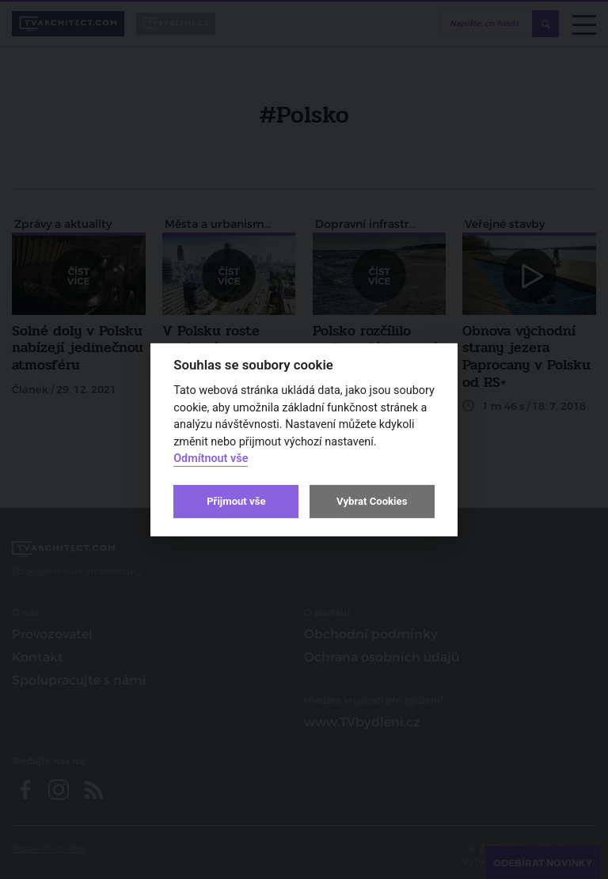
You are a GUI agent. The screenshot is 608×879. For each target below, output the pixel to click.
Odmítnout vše (210, 458)
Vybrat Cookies (371, 501)
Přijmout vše (236, 501)
